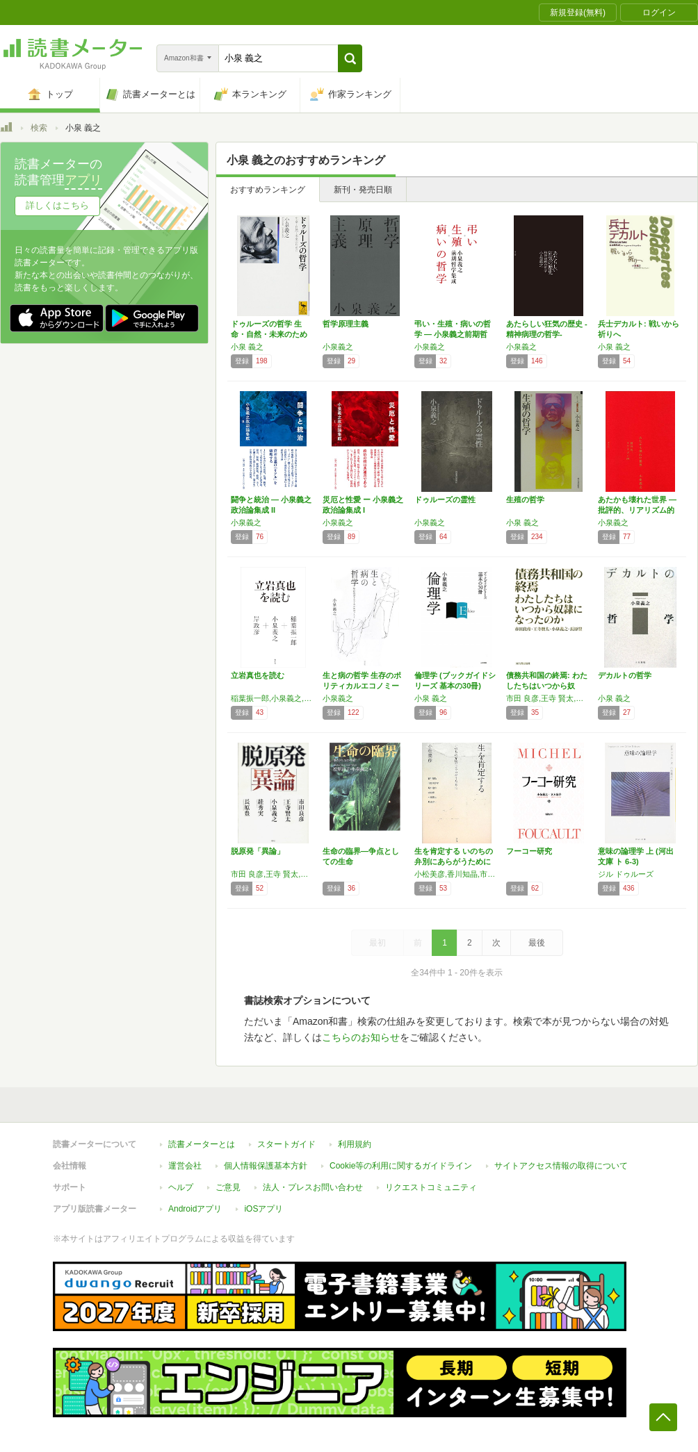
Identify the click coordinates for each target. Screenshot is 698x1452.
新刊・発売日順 (363, 190)
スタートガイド (286, 1144)
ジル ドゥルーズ (626, 874)
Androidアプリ (195, 1209)
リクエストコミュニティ (431, 1187)
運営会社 (185, 1166)
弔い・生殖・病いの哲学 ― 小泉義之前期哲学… (452, 334)
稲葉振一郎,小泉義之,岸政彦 (273, 698)
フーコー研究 (529, 851)
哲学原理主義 (345, 324)
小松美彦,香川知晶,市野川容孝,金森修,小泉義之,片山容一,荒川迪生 (456, 874)
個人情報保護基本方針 (265, 1166)
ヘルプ (180, 1187)
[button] (350, 58)
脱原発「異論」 (257, 851)
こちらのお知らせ (361, 1037)
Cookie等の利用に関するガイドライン (401, 1166)
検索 (39, 128)
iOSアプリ (263, 1209)
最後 (536, 943)
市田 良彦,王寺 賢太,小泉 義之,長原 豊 (548, 698)
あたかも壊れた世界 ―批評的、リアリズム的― (637, 510)
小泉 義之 (247, 347)
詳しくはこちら (57, 205)
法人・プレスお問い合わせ (313, 1187)
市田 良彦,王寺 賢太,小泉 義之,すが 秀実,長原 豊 (273, 874)
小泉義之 (338, 347)
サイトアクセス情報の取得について (561, 1166)
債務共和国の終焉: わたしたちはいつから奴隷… (546, 685)
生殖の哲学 (525, 499)
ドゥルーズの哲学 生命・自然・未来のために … (269, 334)
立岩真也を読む (257, 675)
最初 (377, 943)
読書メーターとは (201, 1144)
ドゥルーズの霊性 (445, 499)
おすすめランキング (267, 190)
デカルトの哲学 (624, 675)
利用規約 (354, 1144)
